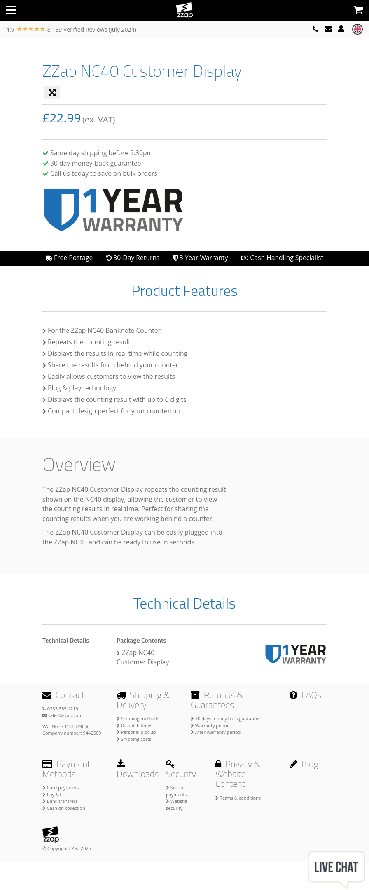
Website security (176, 804)
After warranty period (216, 732)
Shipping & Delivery (143, 700)
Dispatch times (134, 725)
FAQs (305, 695)
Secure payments (176, 791)
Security (181, 770)
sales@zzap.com (62, 715)
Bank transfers (60, 801)
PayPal (51, 794)
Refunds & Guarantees (217, 700)
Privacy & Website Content (237, 774)
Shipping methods (138, 718)
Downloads (138, 770)
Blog (304, 764)
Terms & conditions (238, 798)
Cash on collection (63, 808)
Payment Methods (66, 769)
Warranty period (210, 725)
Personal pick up (136, 732)
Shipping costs (134, 739)
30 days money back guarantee (226, 718)
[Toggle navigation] (11, 10)
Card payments (60, 787)
